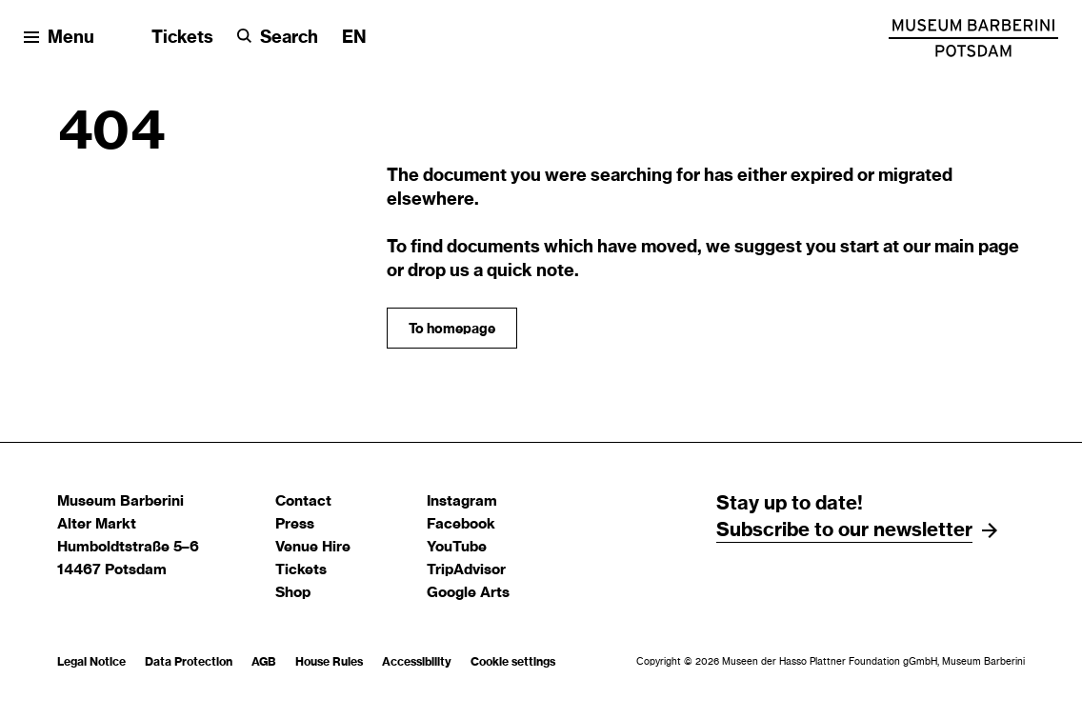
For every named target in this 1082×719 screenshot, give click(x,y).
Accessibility (416, 662)
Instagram (462, 501)
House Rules (329, 662)
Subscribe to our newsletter (844, 530)
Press (294, 524)
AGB (263, 662)
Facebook (461, 524)
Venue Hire (313, 547)
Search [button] (289, 38)
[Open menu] (59, 39)
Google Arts (468, 593)
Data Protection (188, 662)
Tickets (182, 38)
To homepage (452, 329)
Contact (303, 501)
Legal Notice (91, 662)
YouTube (457, 547)
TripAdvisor (466, 570)
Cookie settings (513, 662)
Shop (293, 593)
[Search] (277, 39)
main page (976, 247)
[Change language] (354, 39)
